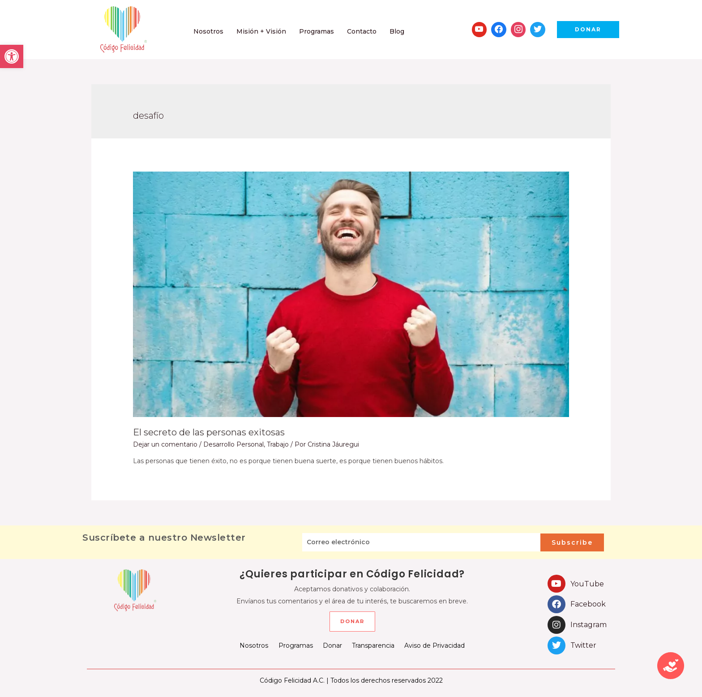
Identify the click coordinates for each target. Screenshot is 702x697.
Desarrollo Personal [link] (233, 444)
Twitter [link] (583, 645)
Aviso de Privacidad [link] (434, 645)
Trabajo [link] (278, 444)
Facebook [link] (588, 604)
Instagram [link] (588, 624)
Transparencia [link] (373, 645)
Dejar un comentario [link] (165, 444)
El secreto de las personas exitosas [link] (209, 432)
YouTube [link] (587, 584)
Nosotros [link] (254, 645)
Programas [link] (295, 645)
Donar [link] (332, 645)
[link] (11, 56)
